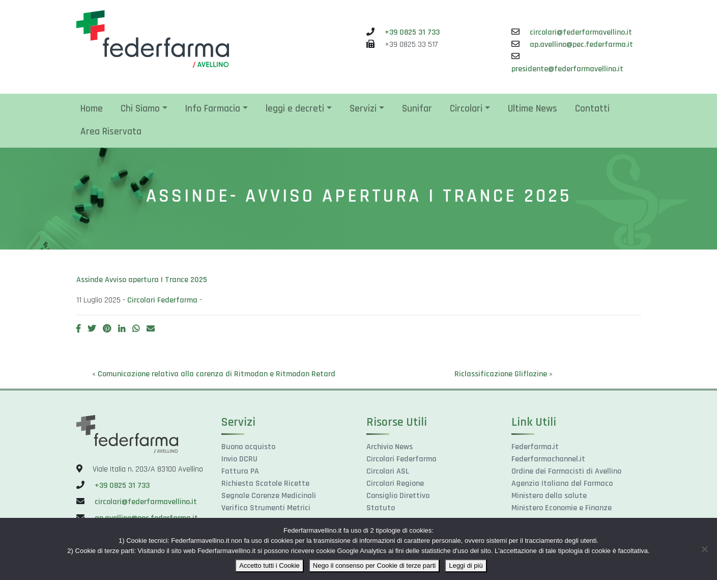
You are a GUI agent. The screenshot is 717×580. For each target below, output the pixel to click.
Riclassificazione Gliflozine (500, 374)
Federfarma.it (535, 446)
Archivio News (389, 446)
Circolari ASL (387, 471)
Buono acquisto (248, 446)
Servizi (363, 108)
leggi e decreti (295, 108)
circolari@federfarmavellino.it (581, 32)
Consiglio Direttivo (397, 495)
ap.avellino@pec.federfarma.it (581, 44)
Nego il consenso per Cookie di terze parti (374, 565)
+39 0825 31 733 (412, 32)
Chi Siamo (140, 108)
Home (91, 108)
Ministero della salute (549, 495)
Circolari (466, 108)
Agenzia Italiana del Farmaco (562, 483)
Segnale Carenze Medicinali (268, 495)
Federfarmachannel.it (548, 459)
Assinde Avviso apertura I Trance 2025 (141, 279)
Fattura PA (240, 471)
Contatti (592, 108)
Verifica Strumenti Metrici (265, 508)
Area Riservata (110, 131)
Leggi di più (466, 565)
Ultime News (532, 108)
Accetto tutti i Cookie (269, 565)
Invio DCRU (239, 459)
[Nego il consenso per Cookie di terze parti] (704, 549)
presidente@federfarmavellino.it (567, 69)
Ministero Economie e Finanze (561, 508)
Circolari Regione (395, 483)
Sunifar (417, 108)
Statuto (380, 508)
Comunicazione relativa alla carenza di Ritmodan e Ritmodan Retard (216, 374)
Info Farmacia (212, 108)
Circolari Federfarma (162, 300)
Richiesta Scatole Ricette (265, 483)
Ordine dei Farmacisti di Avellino (566, 471)
